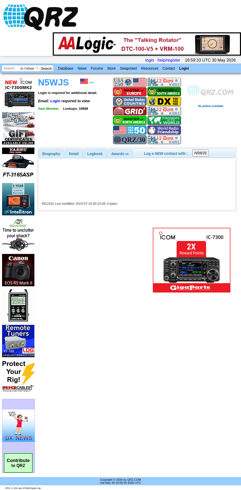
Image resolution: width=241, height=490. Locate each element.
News (82, 68)
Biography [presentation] (51, 154)
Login (184, 68)
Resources (150, 68)
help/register (168, 60)
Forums (97, 68)
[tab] (51, 153)
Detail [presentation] (74, 154)
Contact (168, 68)
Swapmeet (128, 68)
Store (111, 68)
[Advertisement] (95, 260)
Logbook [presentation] (95, 154)
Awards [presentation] (120, 154)
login (149, 60)
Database (65, 68)
